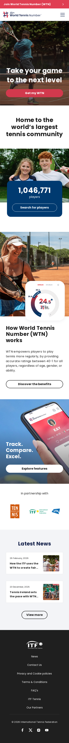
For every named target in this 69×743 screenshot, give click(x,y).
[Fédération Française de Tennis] (19, 511)
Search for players (34, 207)
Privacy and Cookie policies (34, 673)
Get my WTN (34, 93)
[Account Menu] (62, 14)
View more (34, 615)
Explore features (34, 468)
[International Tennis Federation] (41, 511)
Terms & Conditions (34, 682)
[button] (34, 4)
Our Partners (34, 707)
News (34, 656)
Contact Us (34, 665)
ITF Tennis (34, 699)
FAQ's (34, 690)
